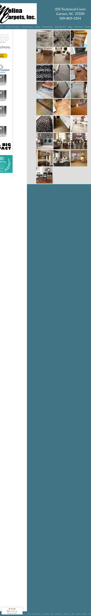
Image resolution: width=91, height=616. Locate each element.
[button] (37, 27)
